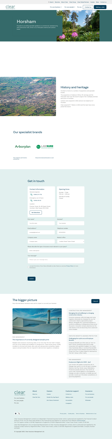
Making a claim (69, 397)
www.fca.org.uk (81, 420)
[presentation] (38, 272)
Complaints (69, 403)
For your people (89, 397)
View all (95, 301)
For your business (89, 394)
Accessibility (69, 400)
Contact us (68, 394)
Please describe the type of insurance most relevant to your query (47, 246)
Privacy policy (63, 413)
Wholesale (88, 400)
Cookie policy (71, 413)
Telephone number (62, 228)
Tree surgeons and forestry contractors (20, 158)
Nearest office (61, 237)
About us (34, 394)
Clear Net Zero (36, 397)
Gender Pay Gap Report (53, 397)
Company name (32, 237)
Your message (32, 255)
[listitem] (79, 7)
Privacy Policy (69, 266)
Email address (32, 228)
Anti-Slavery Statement (53, 400)
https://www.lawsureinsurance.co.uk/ (44, 157)
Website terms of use (91, 413)
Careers (49, 394)
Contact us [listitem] (88, 7)
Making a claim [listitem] (100, 7)
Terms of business (80, 413)
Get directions (36, 214)
